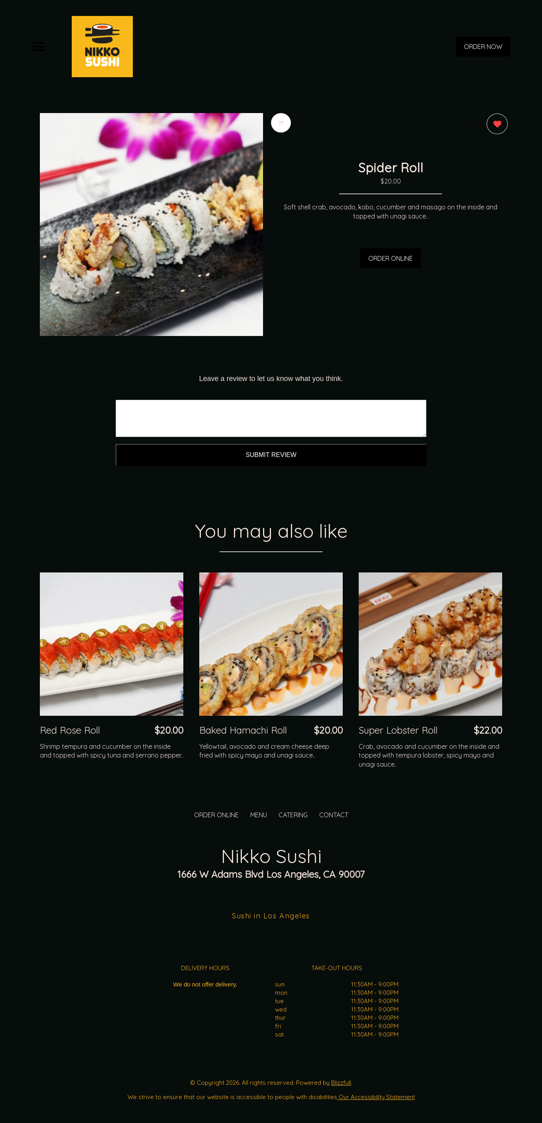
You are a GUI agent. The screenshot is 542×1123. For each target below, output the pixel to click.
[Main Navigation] (38, 46)
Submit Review (271, 454)
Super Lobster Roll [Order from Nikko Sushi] (398, 730)
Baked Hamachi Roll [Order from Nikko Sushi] (243, 730)
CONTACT (333, 815)
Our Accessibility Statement (376, 1097)
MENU (258, 815)
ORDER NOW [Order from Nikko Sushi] (483, 47)
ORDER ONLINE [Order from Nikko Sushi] (216, 815)
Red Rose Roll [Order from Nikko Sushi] (70, 730)
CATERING (293, 815)
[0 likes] (495, 124)
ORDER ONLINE (390, 258)
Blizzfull (341, 1082)
